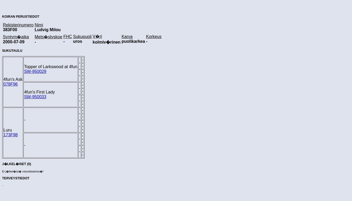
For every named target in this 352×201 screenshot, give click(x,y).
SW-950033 (35, 97)
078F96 (10, 84)
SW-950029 (35, 71)
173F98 (10, 135)
